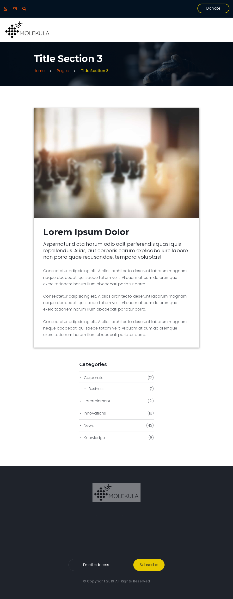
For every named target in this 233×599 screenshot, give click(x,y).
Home (39, 70)
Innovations (95, 413)
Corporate (94, 377)
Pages (63, 70)
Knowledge (94, 437)
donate (213, 8)
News (89, 425)
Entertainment (97, 401)
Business (96, 388)
